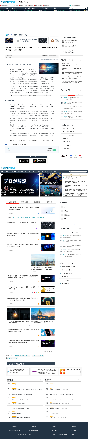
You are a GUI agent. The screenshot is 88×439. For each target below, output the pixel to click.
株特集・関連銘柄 (38, 5)
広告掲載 (14, 426)
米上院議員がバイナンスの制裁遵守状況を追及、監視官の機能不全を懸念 (42, 322)
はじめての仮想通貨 (74, 5)
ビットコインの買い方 (70, 45)
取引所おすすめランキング (69, 128)
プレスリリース (36, 8)
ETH (16, 71)
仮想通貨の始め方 (4, 5)
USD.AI (66, 103)
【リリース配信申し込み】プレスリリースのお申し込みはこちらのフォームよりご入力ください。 (47, 371)
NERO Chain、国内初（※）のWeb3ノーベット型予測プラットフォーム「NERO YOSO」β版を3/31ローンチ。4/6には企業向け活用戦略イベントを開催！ (19, 372)
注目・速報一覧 (48, 351)
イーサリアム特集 (23, 5)
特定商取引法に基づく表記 (24, 434)
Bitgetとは (66, 138)
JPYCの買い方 (67, 148)
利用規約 (74, 426)
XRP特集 (30, 5)
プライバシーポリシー (53, 430)
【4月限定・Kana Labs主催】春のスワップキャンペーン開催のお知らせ (73, 99)
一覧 (79, 60)
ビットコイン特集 (14, 5)
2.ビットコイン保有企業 (38, 355)
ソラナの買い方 (67, 145)
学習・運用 (53, 8)
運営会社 (74, 430)
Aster (65, 110)
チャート (20, 8)
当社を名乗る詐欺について (34, 430)
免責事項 (54, 426)
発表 (10, 57)
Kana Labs (66, 97)
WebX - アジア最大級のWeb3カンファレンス (64, 434)
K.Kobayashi (9, 55)
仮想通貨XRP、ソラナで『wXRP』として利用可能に (22, 222)
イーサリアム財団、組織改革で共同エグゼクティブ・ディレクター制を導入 (32, 95)
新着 (7, 8)
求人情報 (34, 426)
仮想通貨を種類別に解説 (71, 40)
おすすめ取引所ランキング (71, 51)
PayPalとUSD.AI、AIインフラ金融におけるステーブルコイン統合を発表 (73, 105)
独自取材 (27, 8)
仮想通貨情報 (45, 55)
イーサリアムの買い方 (68, 135)
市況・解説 (13, 8)
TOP (2, 8)
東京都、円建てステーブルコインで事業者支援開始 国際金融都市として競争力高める (42, 268)
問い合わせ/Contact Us (14, 430)
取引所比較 (45, 8)
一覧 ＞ (85, 174)
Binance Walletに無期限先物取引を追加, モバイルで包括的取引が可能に (73, 111)
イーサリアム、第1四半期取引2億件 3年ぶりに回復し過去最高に (18, 322)
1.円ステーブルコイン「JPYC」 (22, 355)
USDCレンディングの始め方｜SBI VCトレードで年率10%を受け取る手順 (28, 217)
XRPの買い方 (66, 141)
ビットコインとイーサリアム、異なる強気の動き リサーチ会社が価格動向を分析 (33, 140)
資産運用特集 (46, 5)
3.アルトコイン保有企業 (12, 358)
